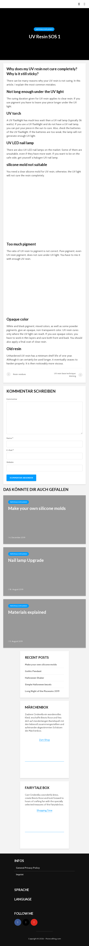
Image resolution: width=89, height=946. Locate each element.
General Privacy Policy (28, 867)
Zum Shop (44, 739)
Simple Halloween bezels (38, 684)
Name (10, 438)
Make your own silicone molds (41, 664)
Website (10, 462)
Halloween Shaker (34, 677)
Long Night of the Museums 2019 (42, 691)
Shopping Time (44, 810)
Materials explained (44, 29)
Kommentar (12, 399)
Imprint (19, 874)
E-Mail (10, 450)
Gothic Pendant (33, 671)
